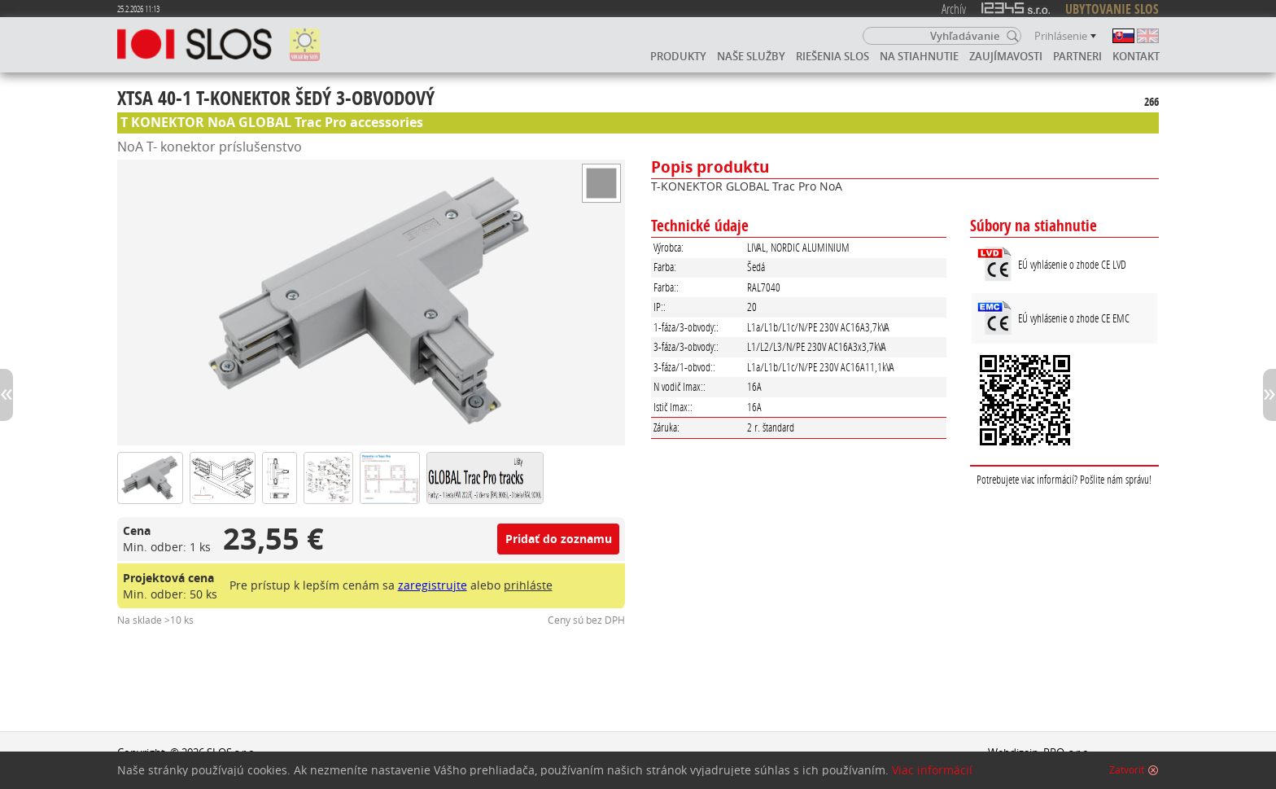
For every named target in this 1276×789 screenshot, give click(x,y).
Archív (954, 8)
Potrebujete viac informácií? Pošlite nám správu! (1064, 479)
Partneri (1077, 56)
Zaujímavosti (1005, 56)
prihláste (528, 585)
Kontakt (1136, 56)
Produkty (678, 56)
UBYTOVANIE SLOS (1112, 9)
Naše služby (751, 56)
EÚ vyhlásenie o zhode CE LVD (1072, 264)
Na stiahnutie (919, 56)
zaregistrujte (432, 585)
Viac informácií (932, 770)
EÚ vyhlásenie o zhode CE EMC (1074, 318)
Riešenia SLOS (832, 56)
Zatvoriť (1126, 770)
